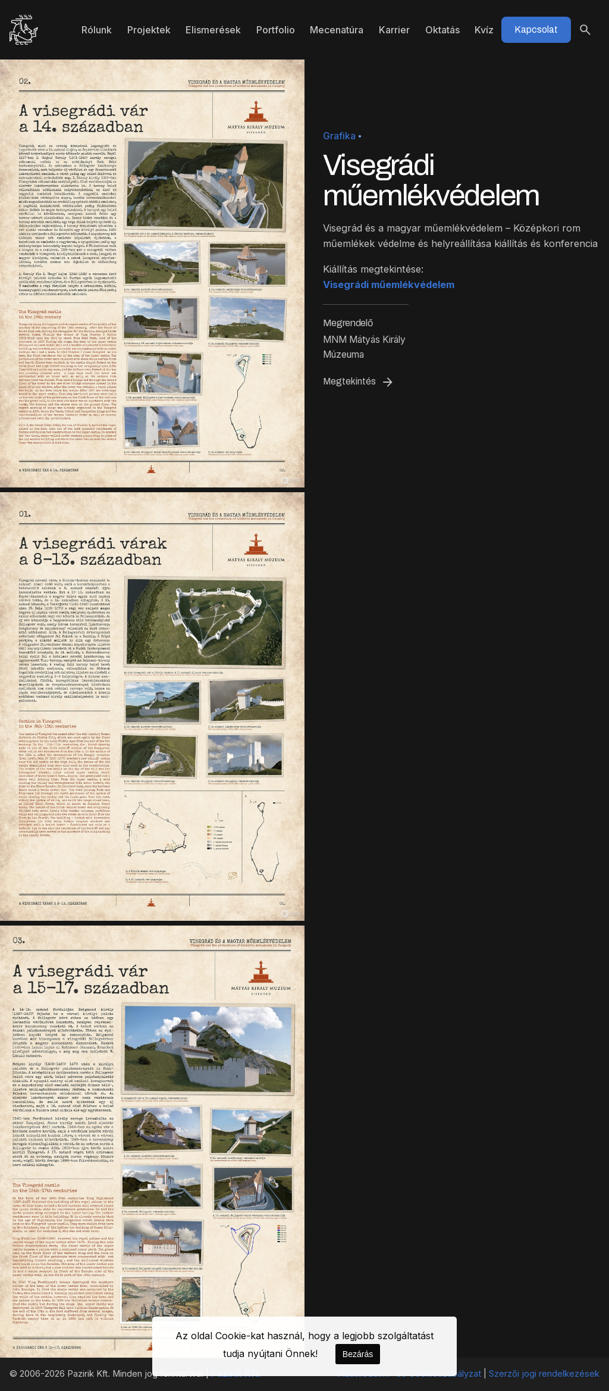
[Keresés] (585, 29)
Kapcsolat (536, 29)
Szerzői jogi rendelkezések (544, 1373)
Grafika (339, 136)
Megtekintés (359, 382)
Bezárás (358, 1354)
